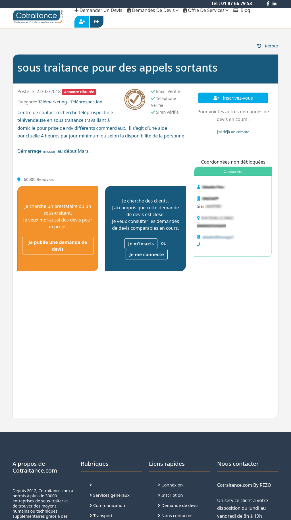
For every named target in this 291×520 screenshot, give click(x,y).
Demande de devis (178, 505)
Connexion (170, 485)
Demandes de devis (151, 10)
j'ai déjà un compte (233, 131)
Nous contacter (175, 515)
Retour (267, 46)
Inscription (170, 495)
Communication (107, 505)
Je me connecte (146, 254)
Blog (241, 10)
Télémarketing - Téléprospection (70, 102)
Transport (101, 515)
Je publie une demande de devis (57, 245)
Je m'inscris (141, 244)
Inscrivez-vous (233, 98)
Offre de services (204, 10)
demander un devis (98, 10)
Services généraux (110, 495)
